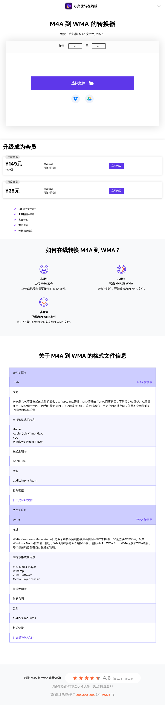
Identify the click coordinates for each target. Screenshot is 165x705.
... (74, 46)
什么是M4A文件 (23, 500)
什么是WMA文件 (23, 637)
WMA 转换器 (144, 519)
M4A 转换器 (144, 382)
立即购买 (116, 165)
